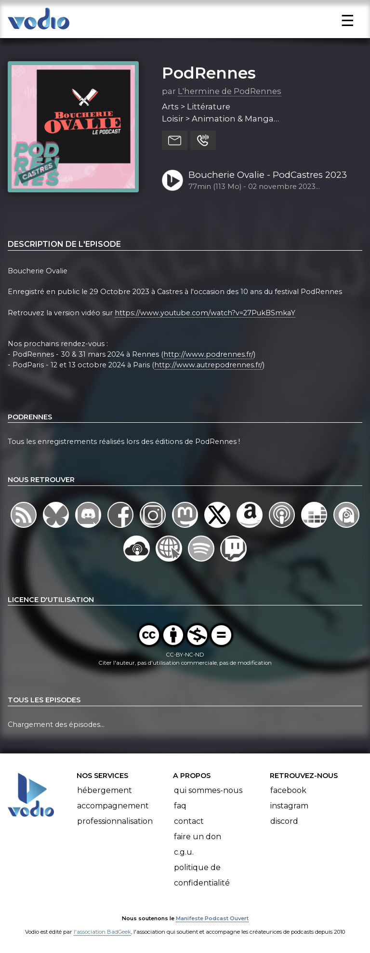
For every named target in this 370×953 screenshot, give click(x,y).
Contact (189, 821)
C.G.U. (184, 852)
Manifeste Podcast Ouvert (212, 918)
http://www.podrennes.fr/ (208, 354)
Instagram (289, 805)
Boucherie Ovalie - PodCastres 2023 (267, 174)
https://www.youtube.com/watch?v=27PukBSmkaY (205, 313)
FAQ (180, 805)
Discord (284, 821)
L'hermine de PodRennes (229, 91)
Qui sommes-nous (208, 790)
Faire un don (197, 836)
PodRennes (209, 72)
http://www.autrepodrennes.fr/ (208, 365)
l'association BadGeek (102, 931)
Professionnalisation (115, 821)
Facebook (288, 790)
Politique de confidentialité (202, 875)
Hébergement (104, 790)
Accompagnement (113, 805)
